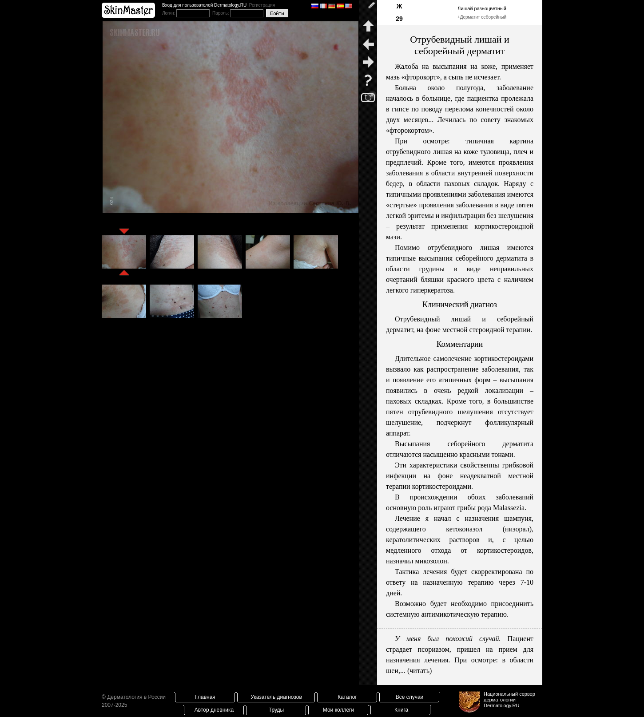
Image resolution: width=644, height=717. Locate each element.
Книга (401, 710)
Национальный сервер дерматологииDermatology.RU (509, 699)
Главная (205, 697)
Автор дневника (214, 710)
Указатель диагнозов (276, 697)
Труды (276, 710)
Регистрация (262, 5)
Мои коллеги (338, 710)
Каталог (347, 697)
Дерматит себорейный (483, 17)
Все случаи (410, 697)
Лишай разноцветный (481, 8)
